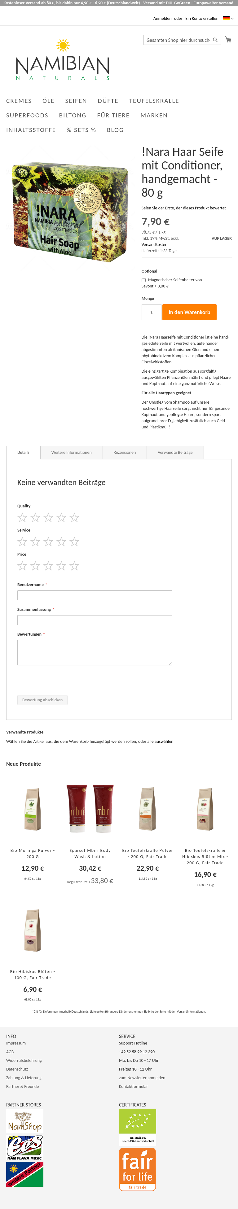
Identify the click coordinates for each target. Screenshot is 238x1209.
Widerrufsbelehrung (24, 1060)
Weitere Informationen (71, 452)
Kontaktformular (133, 1086)
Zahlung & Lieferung (24, 1077)
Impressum (16, 1043)
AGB (10, 1051)
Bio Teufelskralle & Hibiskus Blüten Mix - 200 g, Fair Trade (205, 856)
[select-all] (161, 741)
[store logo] (62, 59)
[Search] (215, 40)
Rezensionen (125, 452)
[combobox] (182, 40)
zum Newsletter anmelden (142, 1077)
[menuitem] (116, 130)
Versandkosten (154, 244)
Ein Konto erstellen (201, 18)
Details (23, 452)
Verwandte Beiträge (175, 452)
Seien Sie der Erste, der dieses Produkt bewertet (184, 208)
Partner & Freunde (22, 1086)
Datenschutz (17, 1069)
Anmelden (162, 18)
